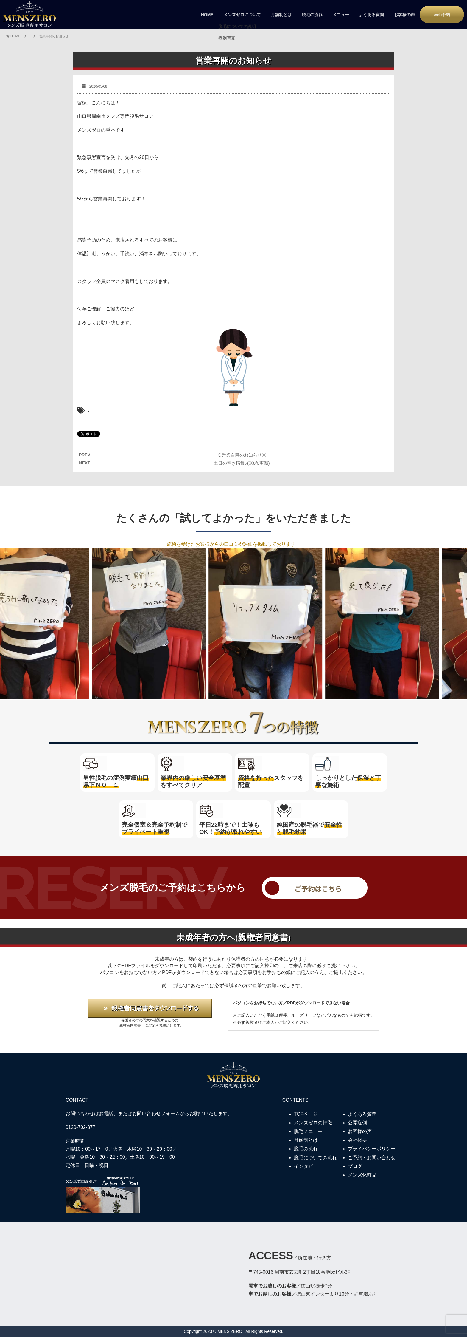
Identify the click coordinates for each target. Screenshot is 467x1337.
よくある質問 (371, 14)
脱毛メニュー (308, 1131)
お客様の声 (404, 14)
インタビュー (308, 1166)
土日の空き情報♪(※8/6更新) (242, 463)
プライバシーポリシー (372, 1148)
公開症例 (357, 1122)
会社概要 (357, 1140)
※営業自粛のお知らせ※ (241, 454)
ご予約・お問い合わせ (372, 1157)
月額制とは (281, 14)
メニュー (340, 14)
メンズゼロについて (242, 14)
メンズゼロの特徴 (313, 1122)
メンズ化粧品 (362, 1174)
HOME (207, 14)
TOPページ (306, 1114)
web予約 (442, 14)
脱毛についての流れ (315, 1157)
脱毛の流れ (312, 14)
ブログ (355, 1166)
